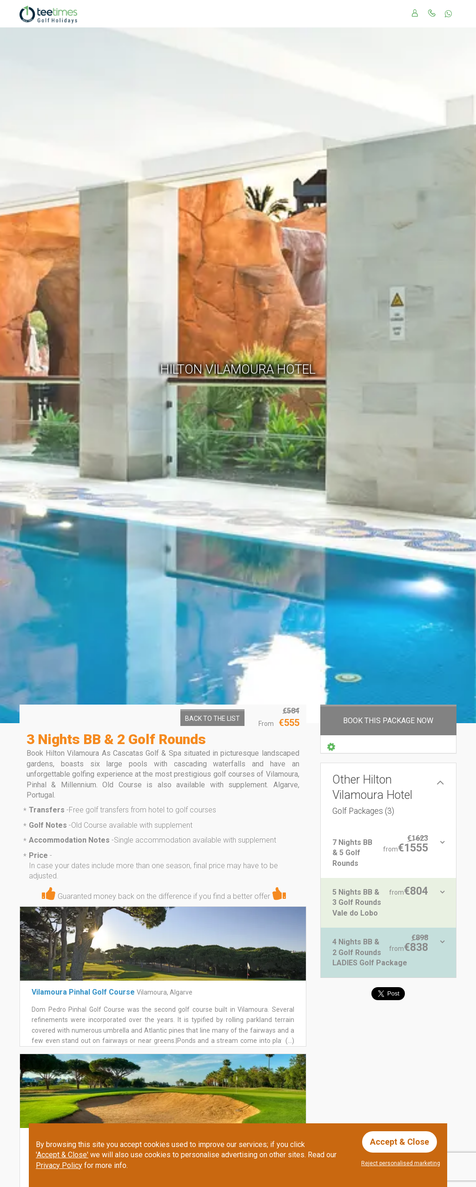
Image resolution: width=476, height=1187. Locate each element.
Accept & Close (399, 1142)
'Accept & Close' (62, 1154)
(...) (289, 1040)
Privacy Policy (59, 1165)
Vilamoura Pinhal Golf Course (83, 992)
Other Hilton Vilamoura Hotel (372, 794)
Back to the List (212, 718)
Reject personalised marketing (400, 1163)
